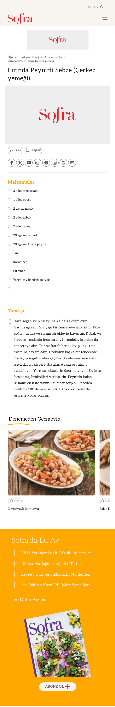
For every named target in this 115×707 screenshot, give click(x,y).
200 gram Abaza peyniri (28, 245)
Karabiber (17, 262)
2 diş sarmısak (20, 209)
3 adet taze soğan (23, 191)
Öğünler (13, 57)
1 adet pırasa (19, 200)
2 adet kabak (19, 218)
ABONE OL (57, 687)
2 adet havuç (20, 227)
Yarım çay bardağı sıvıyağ (29, 280)
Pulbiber (16, 271)
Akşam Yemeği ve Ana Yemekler (42, 57)
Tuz (13, 253)
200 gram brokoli (23, 236)
